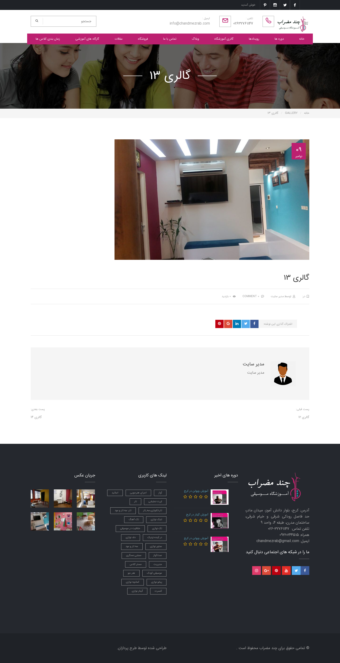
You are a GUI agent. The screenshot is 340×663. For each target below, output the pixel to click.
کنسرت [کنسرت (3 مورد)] (158, 591)
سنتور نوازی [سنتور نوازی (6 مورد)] (156, 546)
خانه (301, 38)
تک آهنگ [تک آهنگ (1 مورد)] (134, 520)
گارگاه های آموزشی (87, 38)
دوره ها (279, 38)
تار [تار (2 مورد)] (135, 502)
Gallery (291, 113)
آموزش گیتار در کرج (197, 514)
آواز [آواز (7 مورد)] (160, 493)
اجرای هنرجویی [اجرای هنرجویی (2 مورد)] (138, 493)
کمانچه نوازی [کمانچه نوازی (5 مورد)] (132, 582)
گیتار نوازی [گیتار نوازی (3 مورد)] (137, 591)
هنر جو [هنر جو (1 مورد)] (131, 573)
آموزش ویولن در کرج (196, 491)
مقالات (119, 38)
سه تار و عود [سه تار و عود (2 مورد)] (132, 546)
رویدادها (254, 38)
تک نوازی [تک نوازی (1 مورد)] (157, 528)
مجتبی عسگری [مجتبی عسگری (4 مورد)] (133, 555)
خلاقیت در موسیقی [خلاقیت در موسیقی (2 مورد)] (130, 528)
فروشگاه (143, 38)
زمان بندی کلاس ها (48, 38)
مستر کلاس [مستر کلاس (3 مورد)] (136, 564)
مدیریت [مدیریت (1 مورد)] (157, 564)
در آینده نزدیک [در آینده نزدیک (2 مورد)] (154, 537)
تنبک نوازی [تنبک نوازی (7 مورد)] (156, 520)
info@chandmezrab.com (190, 23)
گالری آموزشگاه (224, 38)
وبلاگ (195, 38)
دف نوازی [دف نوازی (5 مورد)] (131, 537)
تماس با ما (169, 38)
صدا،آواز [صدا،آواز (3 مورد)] (157, 555)
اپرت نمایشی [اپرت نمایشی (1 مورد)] (155, 502)
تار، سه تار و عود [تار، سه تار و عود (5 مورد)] (123, 511)
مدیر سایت (277, 296)
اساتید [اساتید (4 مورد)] (115, 493)
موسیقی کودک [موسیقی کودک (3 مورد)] (154, 573)
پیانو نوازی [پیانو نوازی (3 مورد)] (156, 582)
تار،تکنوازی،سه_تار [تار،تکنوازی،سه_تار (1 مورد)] (152, 511)
